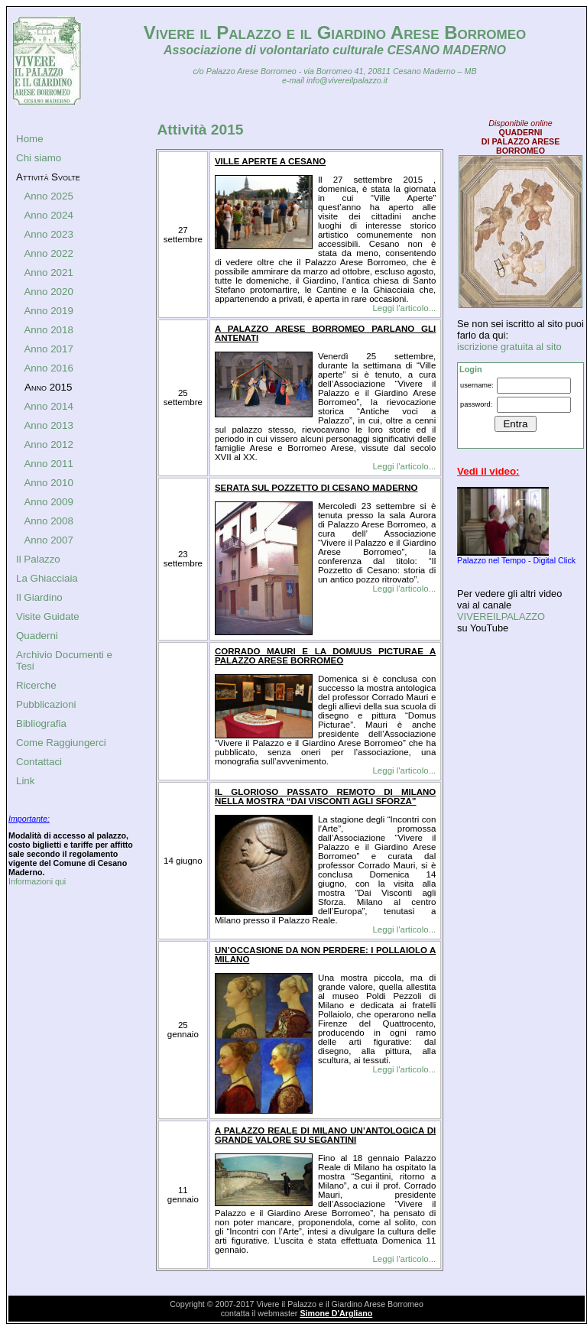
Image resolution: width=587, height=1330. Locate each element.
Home (30, 138)
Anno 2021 (48, 272)
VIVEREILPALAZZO (501, 616)
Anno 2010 (48, 482)
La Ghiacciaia (47, 578)
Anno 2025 (48, 196)
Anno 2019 (48, 310)
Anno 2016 (48, 368)
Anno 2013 (48, 425)
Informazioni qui (37, 881)
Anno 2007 (48, 540)
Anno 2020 (48, 291)
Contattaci (39, 761)
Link (25, 781)
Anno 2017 (48, 349)
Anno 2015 (48, 387)
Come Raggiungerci (61, 742)
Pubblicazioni (46, 704)
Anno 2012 (48, 444)
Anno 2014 (48, 406)
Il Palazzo (38, 559)
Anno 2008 (48, 521)
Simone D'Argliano (336, 1313)
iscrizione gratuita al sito (509, 346)
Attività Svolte (48, 177)
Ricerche (36, 685)
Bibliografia (41, 723)
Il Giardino (39, 597)
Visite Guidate (47, 616)
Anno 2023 (48, 234)
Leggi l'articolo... (404, 308)
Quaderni (37, 635)
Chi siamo (38, 158)
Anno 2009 (48, 502)
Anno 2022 (48, 253)
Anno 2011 (48, 463)
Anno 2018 (48, 330)
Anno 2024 (48, 215)
